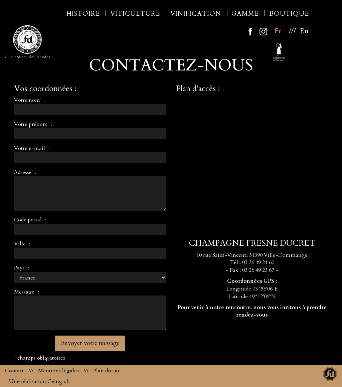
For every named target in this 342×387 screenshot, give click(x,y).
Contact (14, 370)
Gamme (246, 13)
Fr (278, 30)
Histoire (84, 13)
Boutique (290, 13)
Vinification (196, 13)
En (304, 30)
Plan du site (107, 370)
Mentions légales (58, 370)
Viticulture (136, 13)
